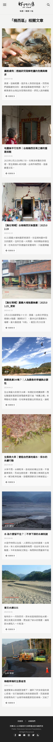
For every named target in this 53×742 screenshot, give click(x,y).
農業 (12, 599)
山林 (7, 673)
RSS (37, 735)
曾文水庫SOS (11, 607)
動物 (7, 62)
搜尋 (48, 4)
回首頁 (20, 721)
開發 (12, 526)
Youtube (19, 735)
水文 (7, 448)
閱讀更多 (11, 96)
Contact (24, 735)
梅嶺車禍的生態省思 (15, 681)
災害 (7, 140)
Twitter (33, 735)
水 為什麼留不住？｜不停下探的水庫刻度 (26, 534)
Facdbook (15, 735)
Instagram (28, 735)
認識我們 (31, 721)
